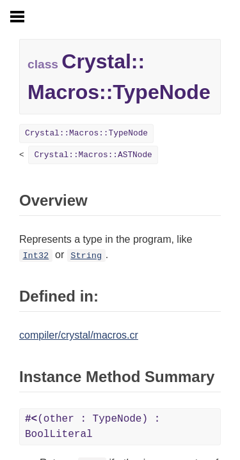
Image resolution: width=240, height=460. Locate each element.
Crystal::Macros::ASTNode (93, 155)
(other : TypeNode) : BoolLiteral (92, 426)
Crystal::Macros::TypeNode (86, 133)
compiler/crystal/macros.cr (78, 335)
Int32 (35, 256)
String (86, 256)
